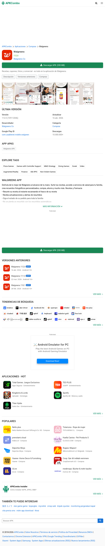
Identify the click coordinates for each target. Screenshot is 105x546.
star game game (20, 506)
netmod (69, 319)
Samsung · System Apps (32, 541)
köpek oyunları (63, 506)
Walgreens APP (12, 180)
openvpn (52, 307)
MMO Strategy (49, 166)
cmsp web (51, 506)
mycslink (42, 506)
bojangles (33, 506)
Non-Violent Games (48, 172)
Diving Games (63, 166)
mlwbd (64, 307)
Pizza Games (8, 166)
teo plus (87, 307)
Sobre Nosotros (31, 532)
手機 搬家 (21, 313)
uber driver (21, 307)
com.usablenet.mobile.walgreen (15, 135)
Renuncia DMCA (86, 532)
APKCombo (7, 46)
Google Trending (55, 536)
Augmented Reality (10, 172)
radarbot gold (61, 313)
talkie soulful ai (33, 319)
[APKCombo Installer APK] (52, 488)
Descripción (8, 77)
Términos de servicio (49, 532)
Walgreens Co (19, 59)
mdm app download (25, 510)
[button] (96, 3)
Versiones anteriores (26, 77)
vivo (58, 319)
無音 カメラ (7, 506)
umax (91, 319)
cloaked (8, 313)
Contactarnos (8, 536)
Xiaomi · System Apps (11, 541)
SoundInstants (69, 536)
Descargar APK (52, 65)
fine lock (76, 313)
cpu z (81, 319)
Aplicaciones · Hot (14, 376)
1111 (76, 307)
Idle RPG (33, 172)
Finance (24, 172)
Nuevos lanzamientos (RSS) (83, 541)
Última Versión (11, 109)
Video (82, 166)
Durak (74, 166)
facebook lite (37, 307)
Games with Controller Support (29, 166)
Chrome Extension (23, 536)
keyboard (46, 313)
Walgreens (19, 51)
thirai (37, 510)
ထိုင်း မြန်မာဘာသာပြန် (13, 319)
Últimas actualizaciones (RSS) (57, 541)
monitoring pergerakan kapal (83, 506)
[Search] (100, 521)
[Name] (50, 521)
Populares (9, 421)
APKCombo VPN (39, 536)
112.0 (10, 118)
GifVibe (80, 536)
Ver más (97, 294)
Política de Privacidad (68, 532)
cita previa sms (8, 510)
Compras (43, 77)
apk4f (34, 313)
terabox (8, 307)
